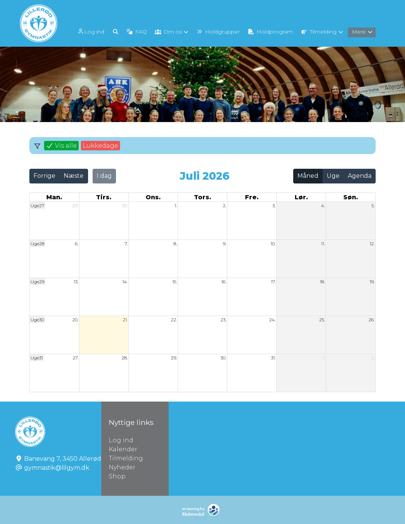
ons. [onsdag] (153, 197)
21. (125, 319)
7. (126, 243)
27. (75, 358)
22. (174, 319)
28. (125, 358)
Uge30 (37, 319)
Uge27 (37, 205)
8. (175, 243)
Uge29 (37, 281)
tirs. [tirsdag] (103, 197)
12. (372, 243)
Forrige (44, 175)
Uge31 (36, 358)
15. (174, 281)
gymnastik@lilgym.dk (56, 467)
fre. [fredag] (252, 197)
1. (176, 205)
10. (273, 243)
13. (76, 281)
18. (322, 281)
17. (273, 281)
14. (125, 281)
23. (223, 319)
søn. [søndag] (350, 197)
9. (224, 243)
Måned (307, 175)
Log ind (90, 31)
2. (224, 205)
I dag (104, 175)
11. (323, 243)
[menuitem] (91, 31)
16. (223, 281)
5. (373, 205)
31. (273, 358)
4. (323, 205)
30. (125, 205)
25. (322, 319)
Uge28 (37, 243)
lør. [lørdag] (301, 197)
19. (372, 281)
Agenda (360, 175)
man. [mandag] (54, 197)
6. (76, 243)
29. (75, 205)
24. (272, 319)
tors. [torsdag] (202, 197)
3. (274, 205)
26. (371, 319)
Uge (333, 175)
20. (75, 319)
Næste (74, 175)
